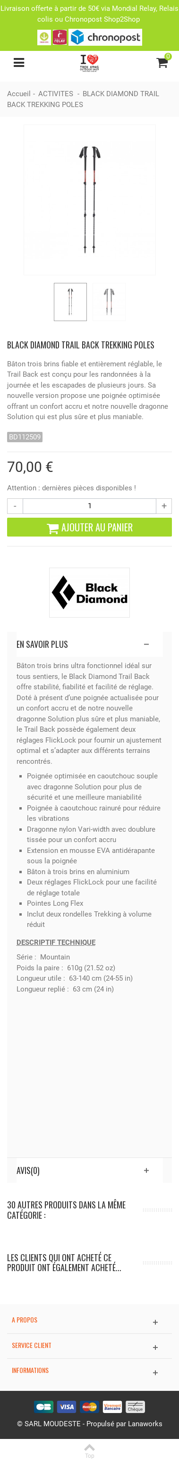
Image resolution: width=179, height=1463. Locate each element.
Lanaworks (145, 1424)
